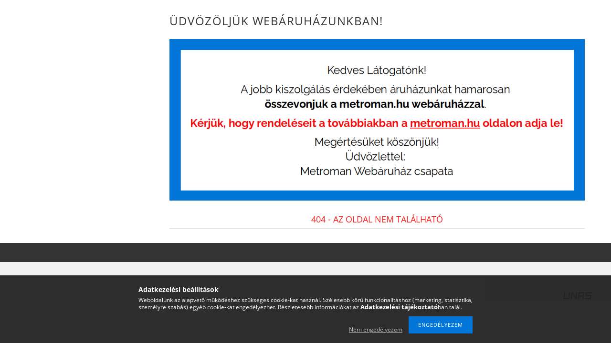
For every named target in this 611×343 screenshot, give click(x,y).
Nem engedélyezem (375, 329)
